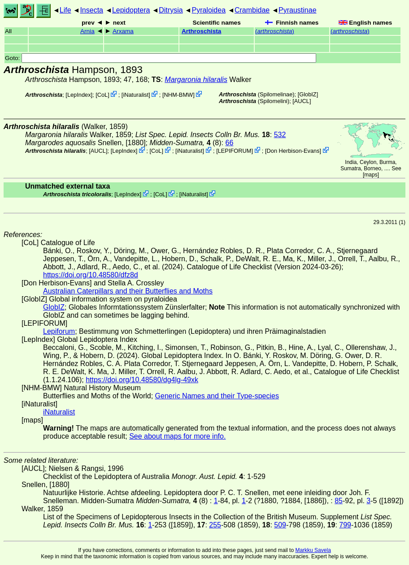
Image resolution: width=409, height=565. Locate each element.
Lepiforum (59, 331)
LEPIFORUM (235, 150)
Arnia (87, 31)
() (274, 31)
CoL (102, 94)
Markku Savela (313, 550)
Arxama (123, 31)
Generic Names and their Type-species (217, 396)
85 (339, 501)
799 (345, 525)
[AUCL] (301, 101)
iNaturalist (135, 94)
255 (215, 525)
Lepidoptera (131, 10)
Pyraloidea (208, 10)
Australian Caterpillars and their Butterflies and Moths (128, 291)
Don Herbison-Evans (293, 150)
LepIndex (79, 94)
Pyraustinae (297, 10)
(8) (186, 143)
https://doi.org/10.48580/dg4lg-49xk (142, 380)
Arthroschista (201, 31)
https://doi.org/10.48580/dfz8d (90, 275)
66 (229, 143)
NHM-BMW (178, 94)
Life (65, 10)
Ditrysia (171, 10)
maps (370, 175)
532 (280, 134)
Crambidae (252, 10)
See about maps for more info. (177, 436)
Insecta (91, 10)
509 (280, 525)
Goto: (160, 58)
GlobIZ (307, 94)
